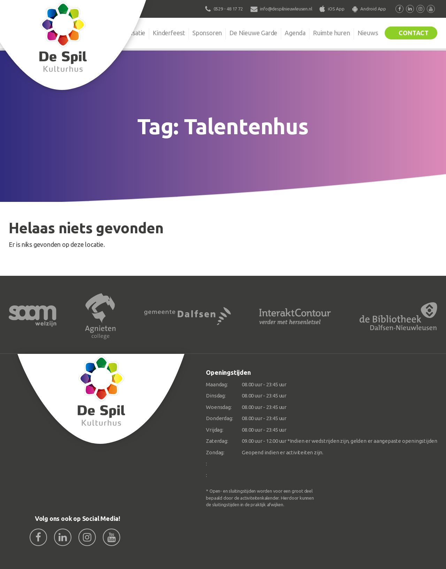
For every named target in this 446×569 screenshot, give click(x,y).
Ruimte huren (331, 32)
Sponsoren (207, 32)
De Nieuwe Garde (253, 32)
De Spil (93, 32)
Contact (414, 32)
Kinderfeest (169, 32)
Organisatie (129, 32)
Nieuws (367, 32)
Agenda (295, 32)
